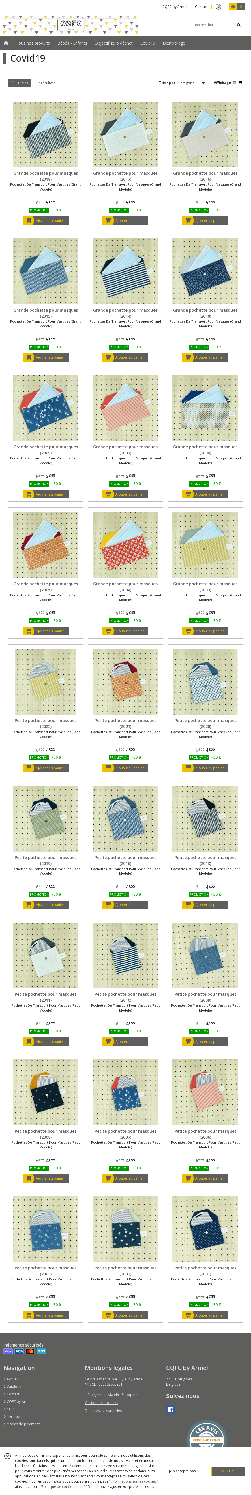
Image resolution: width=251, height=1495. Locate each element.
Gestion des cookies (101, 1402)
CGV (8, 1409)
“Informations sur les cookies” (133, 1481)
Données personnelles (103, 1410)
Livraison (12, 1416)
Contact (201, 6)
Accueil (10, 1379)
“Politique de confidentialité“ (63, 1486)
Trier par (167, 82)
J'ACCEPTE (228, 1471)
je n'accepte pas (182, 1471)
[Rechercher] (239, 25)
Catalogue (13, 1386)
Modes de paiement (21, 1424)
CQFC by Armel (17, 1401)
